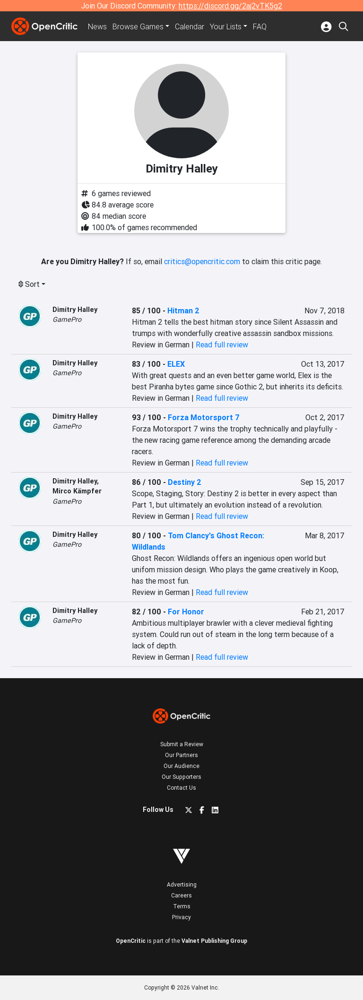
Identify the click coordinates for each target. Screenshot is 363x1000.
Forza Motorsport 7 (204, 417)
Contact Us (181, 787)
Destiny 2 (184, 482)
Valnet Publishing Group (214, 940)
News (97, 26)
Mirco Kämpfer (77, 491)
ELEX (176, 364)
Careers (181, 895)
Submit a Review (181, 744)
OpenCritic (131, 940)
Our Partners (181, 755)
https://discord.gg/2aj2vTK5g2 (230, 5)
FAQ (260, 26)
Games (138, 26)
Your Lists (226, 26)
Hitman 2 (183, 310)
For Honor (186, 611)
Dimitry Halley (74, 309)
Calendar (189, 26)
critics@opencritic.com (202, 261)
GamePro (66, 319)
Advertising (182, 884)
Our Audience (181, 765)
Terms (181, 906)
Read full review (222, 344)
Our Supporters (181, 776)
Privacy (181, 917)
